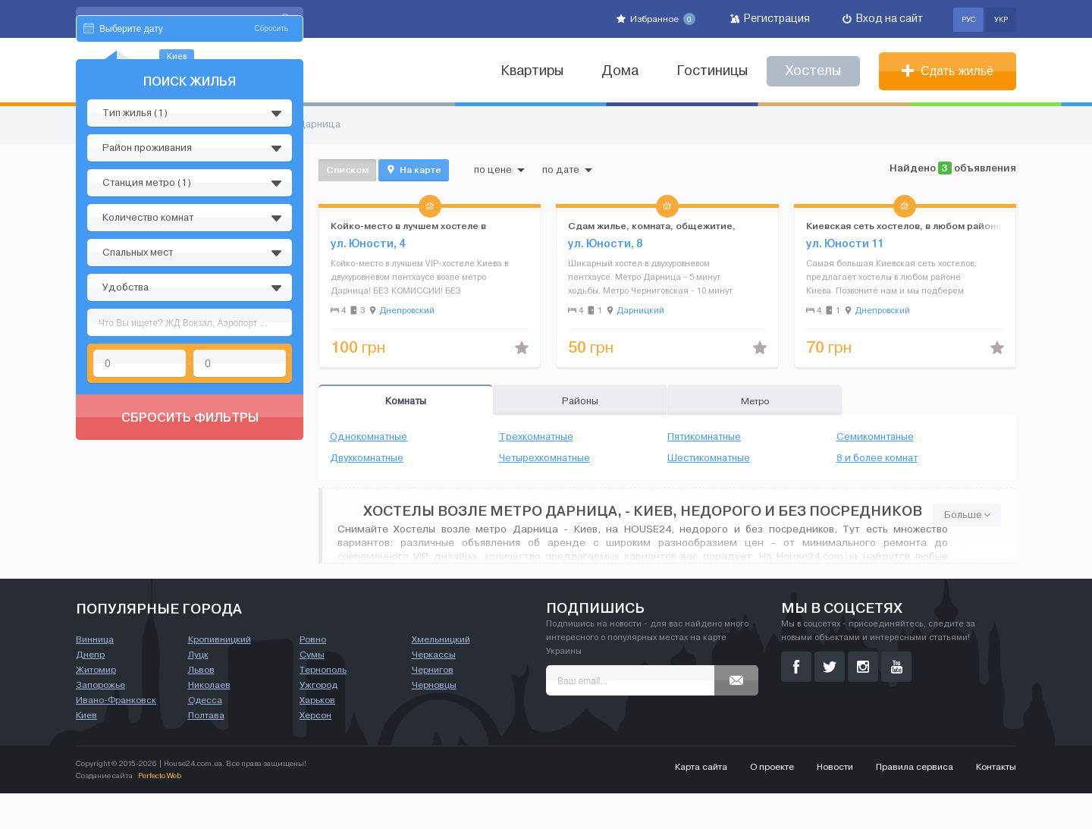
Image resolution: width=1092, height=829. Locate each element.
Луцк (198, 690)
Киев (86, 751)
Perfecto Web (159, 811)
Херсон (315, 751)
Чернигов (432, 705)
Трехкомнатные (536, 437)
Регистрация (770, 18)
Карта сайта (701, 802)
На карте (413, 170)
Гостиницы (712, 71)
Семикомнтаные (875, 437)
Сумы (312, 690)
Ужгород (318, 720)
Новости (835, 802)
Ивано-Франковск (116, 736)
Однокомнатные (368, 437)
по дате (567, 170)
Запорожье (100, 720)
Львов (201, 705)
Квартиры (531, 71)
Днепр (90, 690)
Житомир (96, 705)
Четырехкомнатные (544, 458)
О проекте (772, 802)
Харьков (317, 736)
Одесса (205, 736)
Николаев (209, 720)
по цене (499, 170)
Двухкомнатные (366, 458)
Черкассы (434, 690)
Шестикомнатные (708, 458)
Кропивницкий (219, 675)
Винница (95, 675)
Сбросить (271, 172)
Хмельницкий (441, 675)
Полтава (206, 751)
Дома (620, 71)
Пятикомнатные (704, 437)
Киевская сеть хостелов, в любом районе (904, 225)
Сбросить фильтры (190, 561)
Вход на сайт (883, 18)
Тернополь (323, 705)
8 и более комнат (877, 458)
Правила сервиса (914, 802)
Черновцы (434, 720)
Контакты (996, 802)
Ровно (313, 675)
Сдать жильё (947, 70)
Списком (347, 169)
